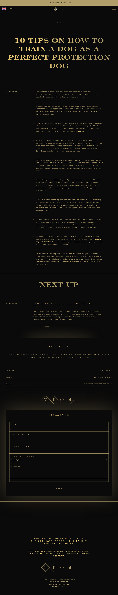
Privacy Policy (59, 586)
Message (15, 466)
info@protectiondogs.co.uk (98, 384)
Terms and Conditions (59, 584)
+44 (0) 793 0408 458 (59, 3)
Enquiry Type (24, 456)
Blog (59, 22)
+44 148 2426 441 (104, 371)
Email (20, 434)
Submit (59, 489)
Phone (20, 447)
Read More (44, 327)
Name (14, 425)
